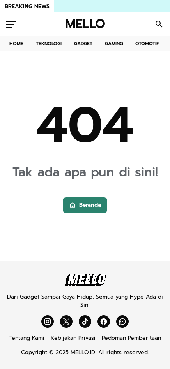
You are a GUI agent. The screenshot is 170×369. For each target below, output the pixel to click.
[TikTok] (85, 321)
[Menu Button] (11, 24)
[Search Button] (159, 24)
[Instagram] (47, 321)
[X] (66, 321)
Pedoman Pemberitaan (131, 338)
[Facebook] (103, 321)
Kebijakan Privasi (73, 338)
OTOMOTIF (147, 43)
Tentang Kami (26, 338)
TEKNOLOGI (49, 43)
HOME (16, 43)
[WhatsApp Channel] (122, 321)
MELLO (85, 24)
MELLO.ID (83, 352)
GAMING (114, 43)
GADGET (83, 43)
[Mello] (85, 285)
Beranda (85, 205)
